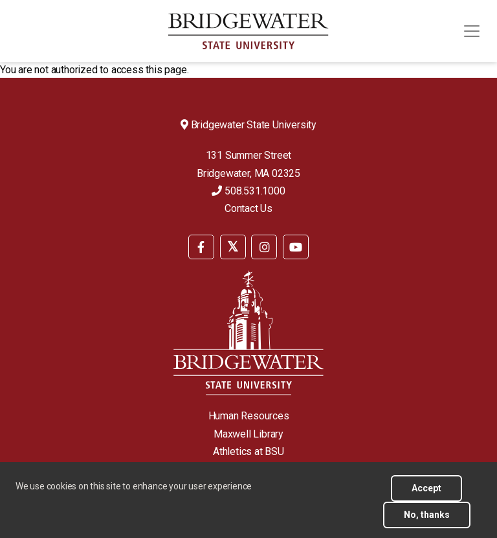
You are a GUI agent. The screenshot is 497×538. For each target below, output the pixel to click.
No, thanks (427, 521)
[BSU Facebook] (201, 247)
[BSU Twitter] (233, 247)
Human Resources (248, 416)
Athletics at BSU (248, 451)
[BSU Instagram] (264, 247)
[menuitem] (201, 246)
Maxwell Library (248, 434)
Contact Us (248, 208)
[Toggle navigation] (471, 31)
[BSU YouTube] (296, 247)
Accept (426, 494)
